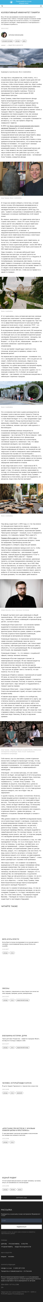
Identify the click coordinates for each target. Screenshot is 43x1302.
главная (3, 45)
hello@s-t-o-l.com (6, 1268)
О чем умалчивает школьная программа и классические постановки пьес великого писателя (20, 1134)
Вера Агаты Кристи (10, 939)
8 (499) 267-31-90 (19, 1268)
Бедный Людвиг (9, 1178)
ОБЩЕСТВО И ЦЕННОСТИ (15, 45)
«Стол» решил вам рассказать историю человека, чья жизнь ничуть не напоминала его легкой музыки (21, 1181)
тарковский (19, 1093)
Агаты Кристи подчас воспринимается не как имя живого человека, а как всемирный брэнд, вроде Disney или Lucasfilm (20, 944)
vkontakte (11, 1256)
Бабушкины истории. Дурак (14, 1036)
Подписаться (21, 1227)
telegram (3, 1256)
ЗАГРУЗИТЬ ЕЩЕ (21, 1197)
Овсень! (5, 988)
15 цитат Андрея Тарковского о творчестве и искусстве (20, 1086)
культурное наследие (7, 41)
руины (24, 41)
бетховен (13, 1189)
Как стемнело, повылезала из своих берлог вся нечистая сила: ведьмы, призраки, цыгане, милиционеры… (20, 992)
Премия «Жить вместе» (9, 538)
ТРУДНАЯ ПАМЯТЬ (7, 1246)
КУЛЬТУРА (24, 1244)
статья (12, 953)
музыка (20, 1189)
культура (17, 41)
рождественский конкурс (22, 1000)
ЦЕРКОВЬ (4, 1244)
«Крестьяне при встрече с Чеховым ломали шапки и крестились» (18, 1129)
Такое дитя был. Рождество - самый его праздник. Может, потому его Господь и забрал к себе (21, 1039)
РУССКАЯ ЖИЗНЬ (14, 1244)
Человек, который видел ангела (17, 1083)
